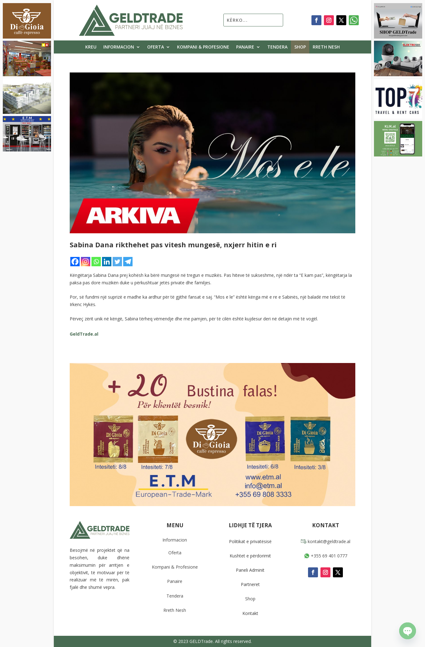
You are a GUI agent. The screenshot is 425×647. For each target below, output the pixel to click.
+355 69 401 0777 (325, 556)
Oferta (155, 47)
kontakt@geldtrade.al (325, 541)
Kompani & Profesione (203, 47)
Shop (300, 47)
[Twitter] (117, 261)
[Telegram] (128, 261)
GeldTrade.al (84, 334)
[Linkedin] (106, 261)
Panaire (245, 47)
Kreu (90, 47)
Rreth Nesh (326, 47)
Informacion (118, 47)
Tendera (277, 47)
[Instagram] (85, 261)
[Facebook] (75, 261)
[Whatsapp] (96, 261)
